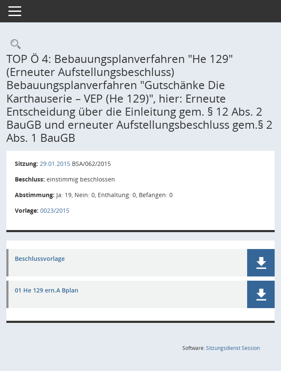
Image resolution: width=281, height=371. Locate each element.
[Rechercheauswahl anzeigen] (13, 44)
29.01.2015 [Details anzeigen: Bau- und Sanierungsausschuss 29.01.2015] (55, 164)
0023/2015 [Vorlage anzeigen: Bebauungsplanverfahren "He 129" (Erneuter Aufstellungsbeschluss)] (54, 210)
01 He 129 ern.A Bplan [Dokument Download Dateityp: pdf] (46, 290)
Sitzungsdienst (233, 348)
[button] (261, 262)
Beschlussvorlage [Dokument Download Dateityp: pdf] (40, 259)
